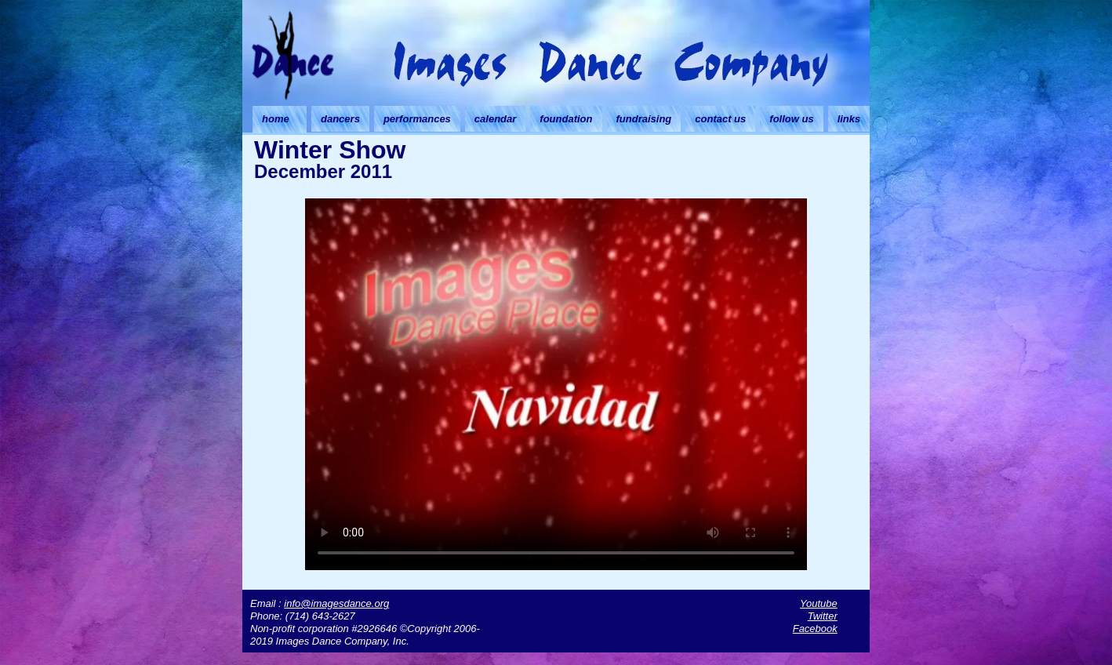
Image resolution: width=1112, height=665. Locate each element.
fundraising (644, 119)
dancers (340, 119)
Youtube (819, 603)
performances (417, 119)
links (849, 119)
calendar (495, 119)
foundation (566, 119)
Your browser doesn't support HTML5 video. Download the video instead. (556, 382)
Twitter (823, 616)
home (275, 119)
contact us (720, 119)
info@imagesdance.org (336, 603)
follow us (791, 119)
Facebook (815, 628)
